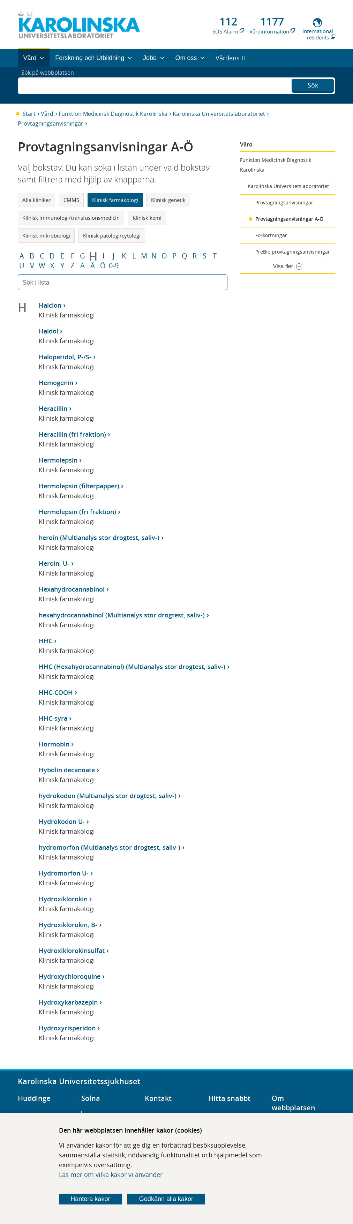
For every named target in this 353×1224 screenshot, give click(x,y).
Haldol (48, 331)
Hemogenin (56, 382)
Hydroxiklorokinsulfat (72, 950)
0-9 (114, 266)
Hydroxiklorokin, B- (68, 925)
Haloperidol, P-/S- (65, 357)
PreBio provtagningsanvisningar (292, 251)
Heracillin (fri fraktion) (72, 434)
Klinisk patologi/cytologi (112, 235)
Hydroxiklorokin (63, 899)
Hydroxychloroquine (69, 976)
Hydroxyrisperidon (67, 1028)
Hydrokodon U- (62, 821)
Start (29, 114)
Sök (313, 84)
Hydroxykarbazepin (68, 1002)
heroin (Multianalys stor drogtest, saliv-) (99, 537)
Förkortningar (271, 235)
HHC (45, 641)
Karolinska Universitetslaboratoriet (219, 114)
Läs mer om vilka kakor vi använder (111, 1174)
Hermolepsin (58, 460)
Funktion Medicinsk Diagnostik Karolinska (113, 114)
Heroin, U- (54, 563)
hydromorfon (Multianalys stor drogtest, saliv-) (109, 847)
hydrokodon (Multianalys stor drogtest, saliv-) (107, 795)
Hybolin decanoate (67, 770)
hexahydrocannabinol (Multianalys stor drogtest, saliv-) (122, 615)
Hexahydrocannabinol (72, 589)
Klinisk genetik (168, 199)
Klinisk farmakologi (115, 199)
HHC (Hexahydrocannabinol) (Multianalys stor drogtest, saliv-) (132, 666)
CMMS (71, 199)
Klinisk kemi (147, 217)
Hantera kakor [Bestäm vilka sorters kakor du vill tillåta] (90, 1198)
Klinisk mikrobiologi (46, 235)
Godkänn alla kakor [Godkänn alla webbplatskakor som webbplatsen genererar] (166, 1198)
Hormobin (54, 744)
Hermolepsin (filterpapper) (79, 486)
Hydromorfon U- (64, 873)
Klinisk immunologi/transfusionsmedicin (71, 217)
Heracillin (53, 408)
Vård (47, 114)
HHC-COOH (56, 692)
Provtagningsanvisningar (50, 123)
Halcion (50, 305)
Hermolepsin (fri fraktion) (77, 512)
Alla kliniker (36, 199)
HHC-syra (53, 718)
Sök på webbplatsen (50, 85)
